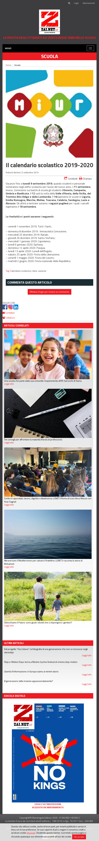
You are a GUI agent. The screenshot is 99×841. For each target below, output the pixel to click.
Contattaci (8, 312)
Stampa (85, 178)
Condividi (70, 179)
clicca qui (31, 832)
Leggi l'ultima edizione (48, 804)
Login (76, 3)
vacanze (42, 271)
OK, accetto (79, 836)
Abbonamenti (89, 3)
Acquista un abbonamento (48, 807)
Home (8, 65)
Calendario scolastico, (21, 271)
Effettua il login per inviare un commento (49, 291)
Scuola (49, 56)
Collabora (8, 317)
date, (35, 271)
